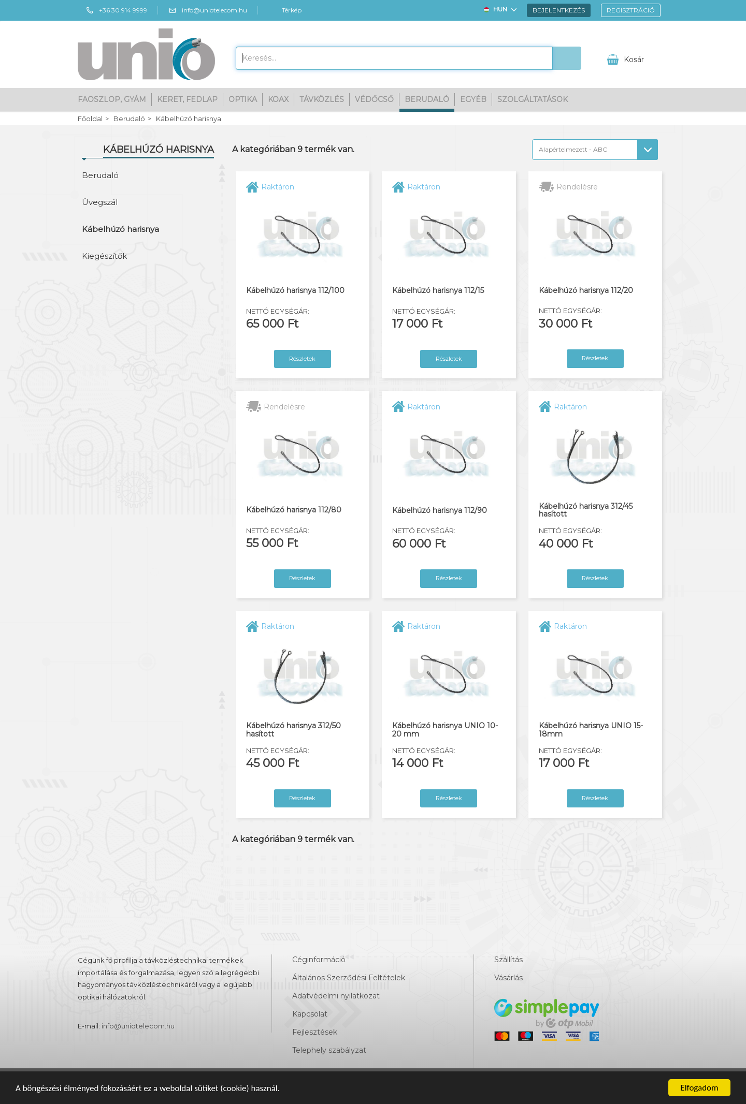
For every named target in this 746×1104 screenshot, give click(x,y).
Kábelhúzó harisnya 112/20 (586, 291)
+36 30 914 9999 (116, 10)
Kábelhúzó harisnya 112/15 (438, 291)
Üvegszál (100, 202)
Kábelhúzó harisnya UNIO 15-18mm (591, 730)
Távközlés (321, 99)
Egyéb (473, 99)
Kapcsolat (309, 1014)
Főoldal (90, 118)
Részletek (302, 358)
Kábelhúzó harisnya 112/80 (293, 510)
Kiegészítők (104, 256)
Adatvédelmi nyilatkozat (336, 995)
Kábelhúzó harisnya (188, 118)
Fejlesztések (314, 1032)
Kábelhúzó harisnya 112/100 (295, 291)
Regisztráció (631, 10)
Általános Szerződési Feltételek (348, 977)
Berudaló (427, 99)
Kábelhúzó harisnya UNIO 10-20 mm (445, 730)
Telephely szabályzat (329, 1050)
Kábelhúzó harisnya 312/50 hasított (293, 730)
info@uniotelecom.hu (207, 10)
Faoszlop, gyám (112, 99)
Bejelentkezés (559, 10)
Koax (278, 99)
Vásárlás (508, 977)
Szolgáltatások (532, 99)
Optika (242, 99)
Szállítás (508, 959)
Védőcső (374, 99)
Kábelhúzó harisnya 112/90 (439, 510)
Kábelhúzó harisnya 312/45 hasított (586, 511)
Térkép (285, 10)
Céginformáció (319, 959)
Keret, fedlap (187, 99)
